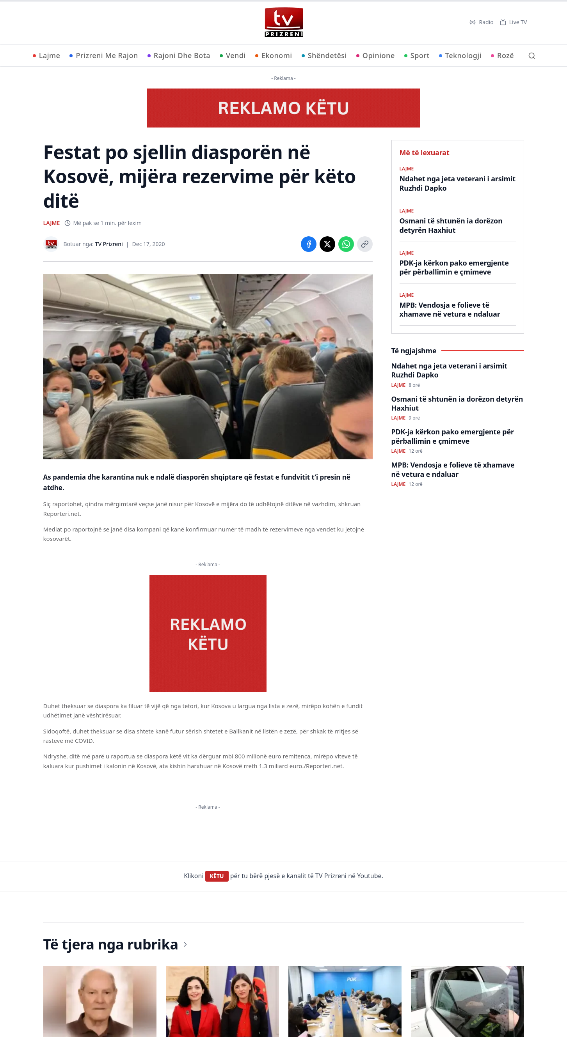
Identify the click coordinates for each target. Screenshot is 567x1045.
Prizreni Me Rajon (103, 55)
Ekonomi (273, 55)
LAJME (51, 223)
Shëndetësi (324, 55)
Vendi (233, 55)
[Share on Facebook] (308, 244)
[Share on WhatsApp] (346, 244)
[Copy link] (365, 244)
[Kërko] (532, 56)
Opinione (375, 55)
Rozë (502, 55)
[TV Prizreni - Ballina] (283, 22)
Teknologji (460, 55)
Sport (417, 55)
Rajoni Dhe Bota (179, 55)
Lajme (46, 55)
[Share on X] (327, 244)
